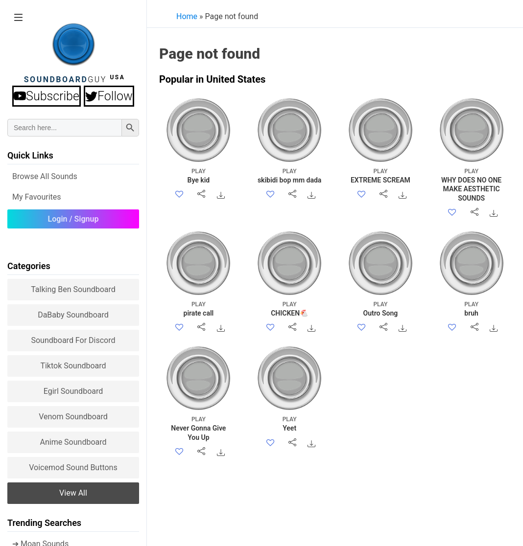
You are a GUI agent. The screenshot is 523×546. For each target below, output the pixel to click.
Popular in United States (212, 79)
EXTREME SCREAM (380, 175)
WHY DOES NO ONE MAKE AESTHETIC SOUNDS (471, 184)
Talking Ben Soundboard (73, 289)
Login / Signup (73, 219)
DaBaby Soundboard (73, 314)
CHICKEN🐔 (290, 308)
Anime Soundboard (73, 442)
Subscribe (46, 96)
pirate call (199, 308)
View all (73, 493)
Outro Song (380, 308)
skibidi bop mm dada (290, 175)
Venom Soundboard (73, 416)
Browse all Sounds (44, 176)
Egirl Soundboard (73, 391)
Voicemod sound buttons (73, 467)
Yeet (290, 423)
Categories (28, 266)
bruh (471, 308)
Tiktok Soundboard (73, 365)
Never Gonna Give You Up (199, 428)
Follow (109, 96)
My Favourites (36, 197)
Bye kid (199, 175)
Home (186, 16)
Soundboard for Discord (73, 340)
